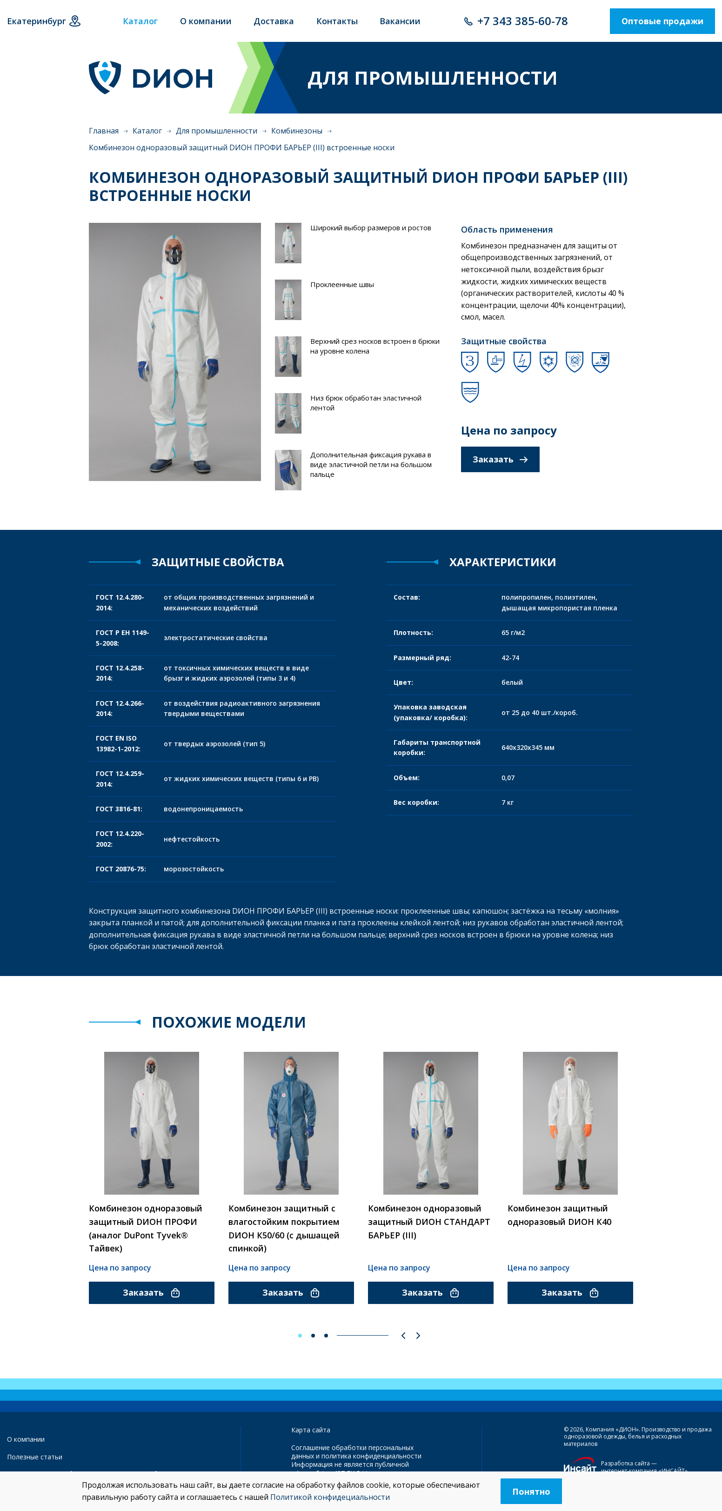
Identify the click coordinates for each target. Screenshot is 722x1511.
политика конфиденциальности (371, 1455)
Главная (104, 131)
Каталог (147, 131)
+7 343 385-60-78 (522, 20)
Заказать (500, 459)
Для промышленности (216, 131)
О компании (26, 1439)
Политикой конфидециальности (330, 1497)
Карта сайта (310, 1429)
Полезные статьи (34, 1456)
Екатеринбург (36, 21)
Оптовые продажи (662, 21)
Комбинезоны (296, 131)
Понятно (531, 1491)
